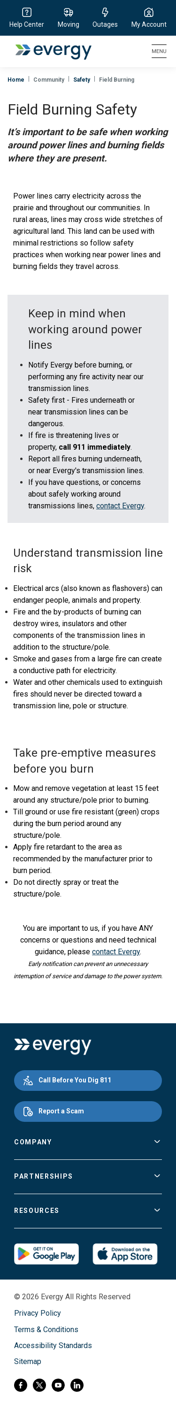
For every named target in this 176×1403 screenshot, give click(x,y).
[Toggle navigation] (159, 51)
